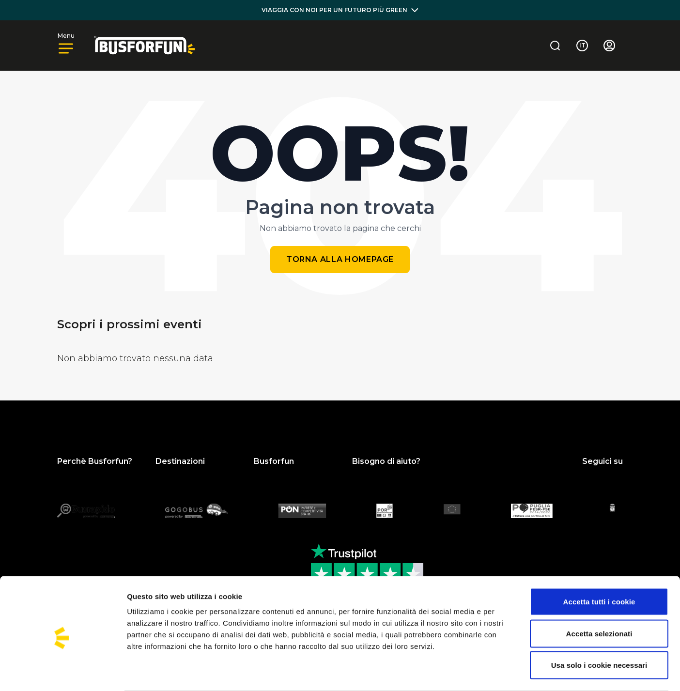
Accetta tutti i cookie (599, 564)
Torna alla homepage (340, 259)
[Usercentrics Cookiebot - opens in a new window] (62, 672)
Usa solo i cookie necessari (599, 627)
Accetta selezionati (599, 596)
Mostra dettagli (509, 672)
